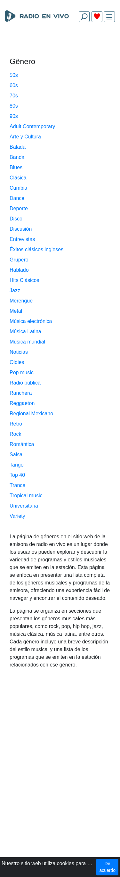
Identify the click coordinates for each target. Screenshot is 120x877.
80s (14, 106)
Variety (17, 516)
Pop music (22, 372)
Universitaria (24, 506)
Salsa (16, 454)
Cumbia (18, 188)
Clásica (18, 177)
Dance (17, 198)
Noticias (19, 352)
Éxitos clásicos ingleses (36, 249)
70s (14, 95)
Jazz (15, 290)
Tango (17, 464)
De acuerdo (107, 867)
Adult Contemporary (32, 126)
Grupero (19, 259)
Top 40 (17, 475)
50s (14, 75)
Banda (17, 157)
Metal (16, 311)
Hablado (19, 270)
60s (14, 85)
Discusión (21, 229)
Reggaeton (22, 403)
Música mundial (27, 341)
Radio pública (25, 382)
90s (14, 116)
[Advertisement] (60, 42)
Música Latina (25, 331)
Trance (17, 485)
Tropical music (26, 495)
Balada (18, 147)
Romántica (22, 444)
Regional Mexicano (31, 413)
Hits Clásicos (24, 280)
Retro (16, 423)
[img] (109, 16)
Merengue (21, 300)
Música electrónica (31, 321)
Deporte (19, 208)
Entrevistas (22, 239)
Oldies (17, 362)
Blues (16, 167)
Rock (15, 434)
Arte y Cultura (25, 136)
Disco (16, 218)
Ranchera (21, 393)
